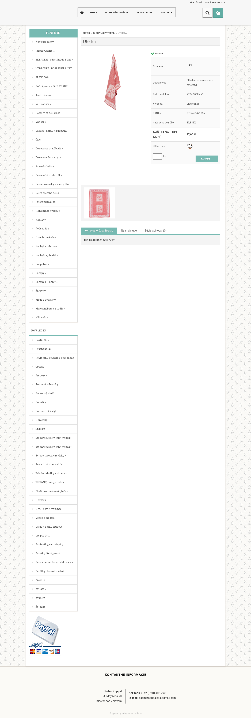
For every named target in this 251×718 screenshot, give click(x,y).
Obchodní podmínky (116, 12)
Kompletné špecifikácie (99, 230)
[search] (207, 12)
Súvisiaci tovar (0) (155, 230)
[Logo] (40, 12)
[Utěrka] (113, 82)
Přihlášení (196, 2)
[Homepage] (83, 12)
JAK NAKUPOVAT (144, 12)
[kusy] (157, 156)
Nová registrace (215, 2)
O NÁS (93, 12)
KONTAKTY (166, 12)
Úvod (86, 33)
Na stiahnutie (129, 230)
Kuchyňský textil (104, 33)
